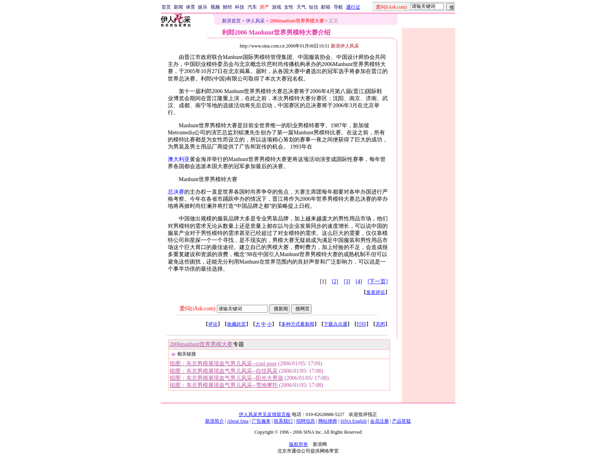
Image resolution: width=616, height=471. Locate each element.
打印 (361, 324)
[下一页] (378, 281)
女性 (288, 7)
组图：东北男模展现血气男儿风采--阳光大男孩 (226, 378)
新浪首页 (231, 21)
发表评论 (375, 292)
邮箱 (325, 7)
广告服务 (261, 421)
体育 (190, 7)
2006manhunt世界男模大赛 (201, 344)
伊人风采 (255, 21)
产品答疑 (401, 421)
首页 (166, 7)
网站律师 (327, 421)
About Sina (237, 421)
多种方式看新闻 (297, 324)
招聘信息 (305, 421)
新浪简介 (214, 421)
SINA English (353, 421)
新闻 (178, 7)
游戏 (276, 7)
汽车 (252, 7)
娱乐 (202, 7)
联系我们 (283, 421)
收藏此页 (236, 324)
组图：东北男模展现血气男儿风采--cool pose (223, 364)
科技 (239, 7)
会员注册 (379, 421)
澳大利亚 (179, 159)
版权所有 (298, 444)
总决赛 (176, 192)
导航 (338, 7)
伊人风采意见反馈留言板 (265, 414)
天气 (301, 7)
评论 (213, 324)
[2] (335, 281)
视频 (215, 7)
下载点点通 (335, 324)
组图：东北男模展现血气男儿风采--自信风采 (224, 371)
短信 (313, 7)
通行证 (353, 7)
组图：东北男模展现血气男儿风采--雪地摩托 (224, 385)
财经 (227, 7)
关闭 (380, 324)
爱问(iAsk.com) (197, 309)
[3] (347, 281)
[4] (359, 281)
